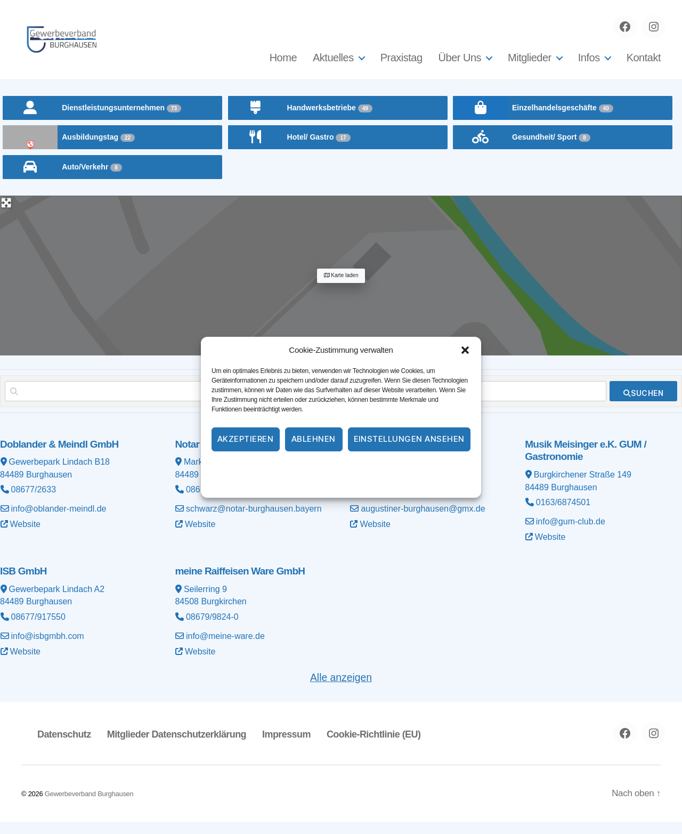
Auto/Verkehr (92, 179)
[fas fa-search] (643, 404)
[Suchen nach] (154, 404)
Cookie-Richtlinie (298, 467)
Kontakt (644, 64)
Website (25, 536)
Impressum (402, 467)
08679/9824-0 (212, 629)
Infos (589, 64)
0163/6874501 (563, 515)
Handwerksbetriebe (329, 120)
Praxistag (401, 64)
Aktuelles (333, 64)
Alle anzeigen (341, 689)
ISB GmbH (23, 583)
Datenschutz (354, 467)
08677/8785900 (390, 502)
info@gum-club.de (570, 534)
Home (283, 64)
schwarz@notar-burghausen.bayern (254, 521)
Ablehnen (313, 439)
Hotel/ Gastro (319, 150)
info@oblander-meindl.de (59, 521)
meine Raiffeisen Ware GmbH (240, 583)
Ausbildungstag (98, 150)
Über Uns (460, 64)
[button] (465, 350)
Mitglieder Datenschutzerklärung (175, 745)
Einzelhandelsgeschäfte (562, 120)
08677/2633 (33, 502)
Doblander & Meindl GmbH (59, 457)
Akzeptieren (245, 439)
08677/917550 (38, 629)
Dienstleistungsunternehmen (121, 120)
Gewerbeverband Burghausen (89, 805)
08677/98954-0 (214, 502)
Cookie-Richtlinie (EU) (370, 745)
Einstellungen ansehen (409, 439)
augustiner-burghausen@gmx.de (423, 521)
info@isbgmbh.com (47, 648)
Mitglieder (529, 64)
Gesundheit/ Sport (551, 150)
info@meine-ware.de (225, 648)
